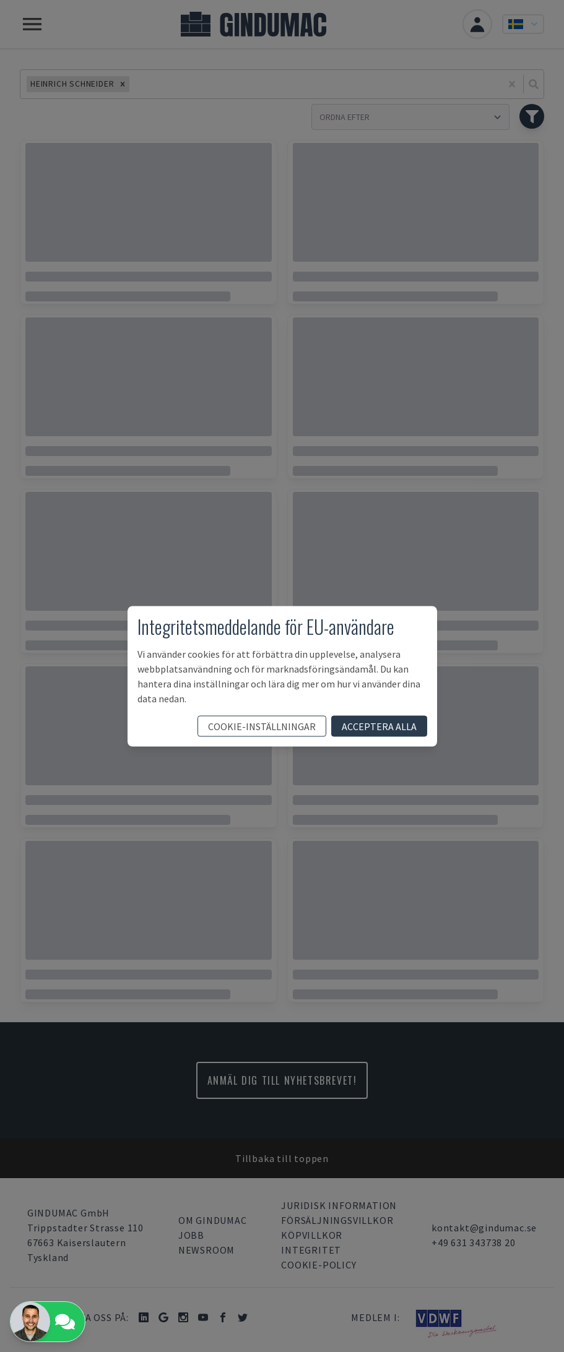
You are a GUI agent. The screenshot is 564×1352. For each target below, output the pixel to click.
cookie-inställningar (262, 726)
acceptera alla (379, 726)
